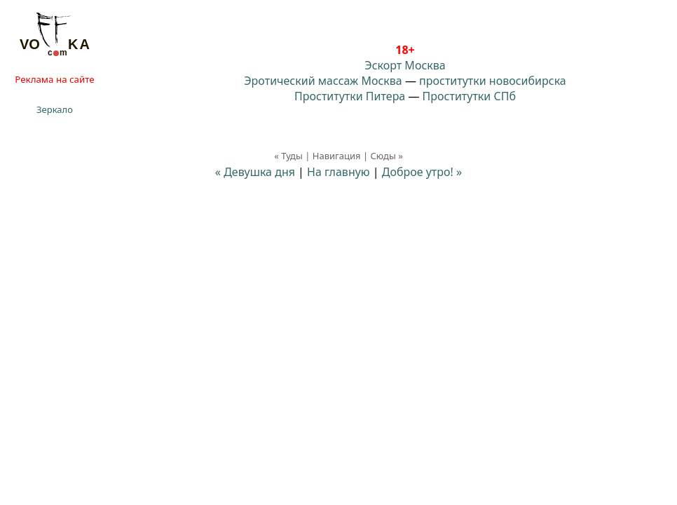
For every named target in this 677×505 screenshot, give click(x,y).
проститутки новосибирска (492, 80)
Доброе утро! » (422, 172)
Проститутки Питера (349, 96)
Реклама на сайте (54, 79)
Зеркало (54, 109)
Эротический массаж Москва (323, 80)
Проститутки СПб (469, 96)
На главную (338, 172)
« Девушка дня (255, 172)
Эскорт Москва (404, 65)
